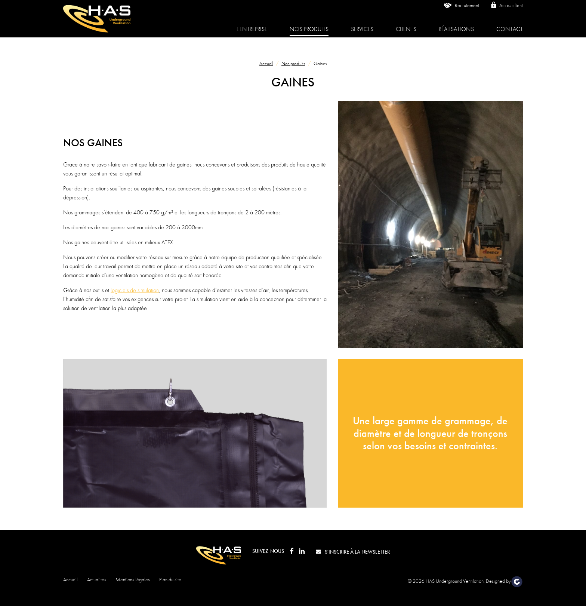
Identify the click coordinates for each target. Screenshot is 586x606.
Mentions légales (132, 579)
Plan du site (170, 579)
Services (362, 24)
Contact (509, 24)
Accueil (266, 63)
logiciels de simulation (135, 290)
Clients (406, 24)
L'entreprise (252, 24)
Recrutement (461, 11)
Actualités (96, 579)
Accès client (506, 10)
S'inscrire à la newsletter (353, 551)
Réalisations (456, 24)
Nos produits (309, 24)
